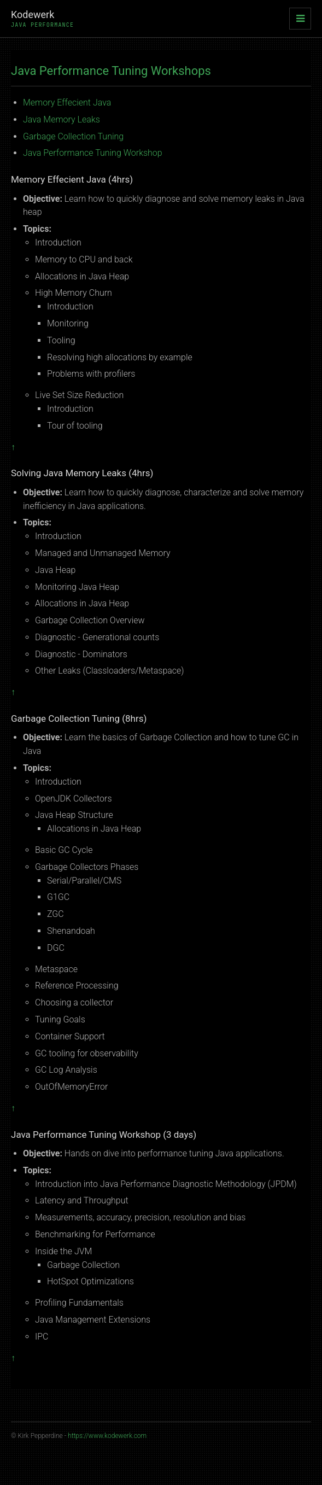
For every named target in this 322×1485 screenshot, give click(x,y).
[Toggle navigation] (300, 19)
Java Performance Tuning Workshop (92, 153)
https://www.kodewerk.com (107, 1436)
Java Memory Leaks (61, 119)
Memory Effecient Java (67, 102)
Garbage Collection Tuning (73, 136)
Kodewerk (42, 18)
